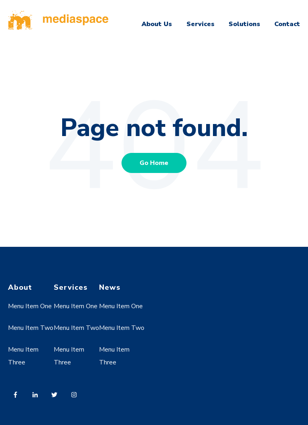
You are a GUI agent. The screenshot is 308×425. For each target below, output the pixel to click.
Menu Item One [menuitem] (30, 306)
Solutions (244, 24)
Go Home (154, 163)
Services (200, 24)
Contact (287, 24)
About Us (157, 24)
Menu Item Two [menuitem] (30, 327)
